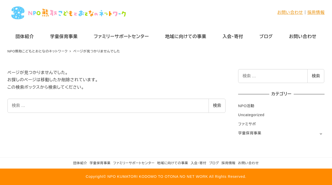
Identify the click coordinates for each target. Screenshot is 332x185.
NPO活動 (246, 106)
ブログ (214, 163)
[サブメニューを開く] (321, 133)
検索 (217, 105)
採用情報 (316, 12)
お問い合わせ (290, 12)
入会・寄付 (199, 163)
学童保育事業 (249, 133)
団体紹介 (80, 163)
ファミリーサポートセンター (134, 163)
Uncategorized (251, 115)
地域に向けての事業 (172, 163)
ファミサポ (247, 124)
